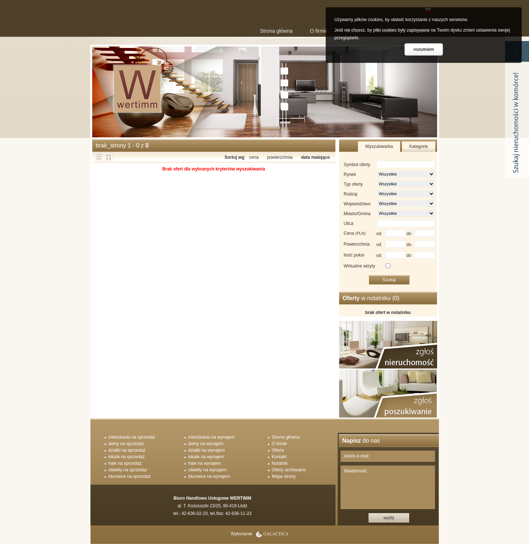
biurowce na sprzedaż (130, 476)
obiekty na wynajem (207, 469)
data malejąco (315, 157)
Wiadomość (388, 487)
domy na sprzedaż (126, 443)
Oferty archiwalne (289, 469)
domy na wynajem (206, 443)
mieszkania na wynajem (211, 437)
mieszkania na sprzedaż (132, 437)
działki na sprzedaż (127, 450)
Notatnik (280, 463)
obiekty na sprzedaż (128, 469)
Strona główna (276, 31)
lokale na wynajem (206, 456)
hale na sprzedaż (125, 463)
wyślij (388, 517)
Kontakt (279, 456)
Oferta (278, 450)
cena (254, 157)
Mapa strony (284, 476)
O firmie (319, 31)
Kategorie (418, 146)
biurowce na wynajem (209, 476)
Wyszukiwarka (379, 146)
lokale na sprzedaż (127, 456)
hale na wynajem (204, 463)
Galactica (275, 533)
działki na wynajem (206, 450)
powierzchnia (280, 157)
